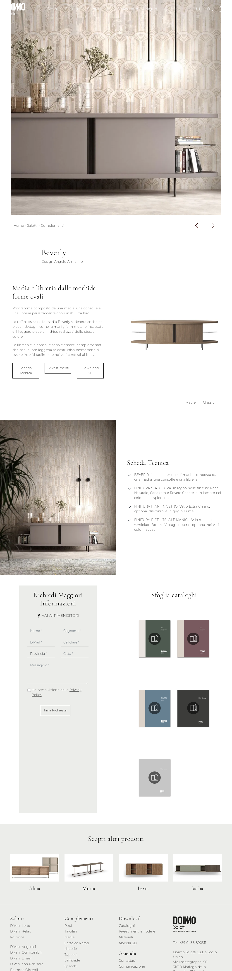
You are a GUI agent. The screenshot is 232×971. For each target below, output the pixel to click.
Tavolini (71, 931)
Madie (191, 402)
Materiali (126, 937)
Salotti (32, 226)
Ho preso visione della (56, 692)
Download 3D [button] (90, 370)
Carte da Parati (77, 943)
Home (19, 226)
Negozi (151, 9)
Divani (52, 9)
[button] (196, 225)
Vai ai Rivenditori (58, 615)
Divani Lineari (21, 958)
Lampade (72, 960)
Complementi (98, 9)
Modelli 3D (128, 943)
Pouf (68, 926)
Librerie (71, 949)
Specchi (71, 966)
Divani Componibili (26, 952)
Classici (209, 402)
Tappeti (71, 955)
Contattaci (127, 961)
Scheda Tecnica (25, 370)
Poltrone (72, 9)
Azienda (171, 9)
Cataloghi (127, 926)
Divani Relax (20, 931)
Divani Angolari (23, 947)
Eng (210, 9)
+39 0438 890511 (192, 943)
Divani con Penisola (26, 964)
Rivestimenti (58, 368)
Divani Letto (127, 9)
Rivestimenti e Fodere (137, 931)
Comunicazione (132, 966)
